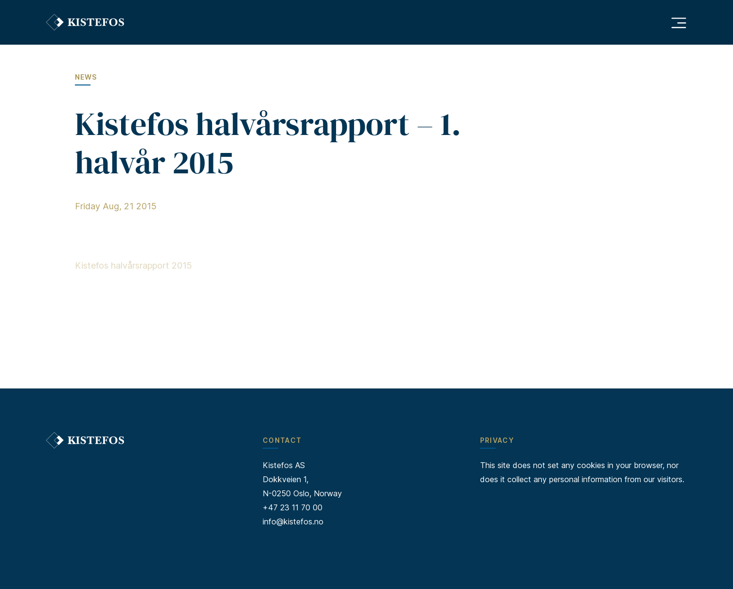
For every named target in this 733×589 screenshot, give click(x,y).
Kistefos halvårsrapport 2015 (133, 267)
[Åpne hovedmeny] (678, 22)
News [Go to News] (86, 77)
